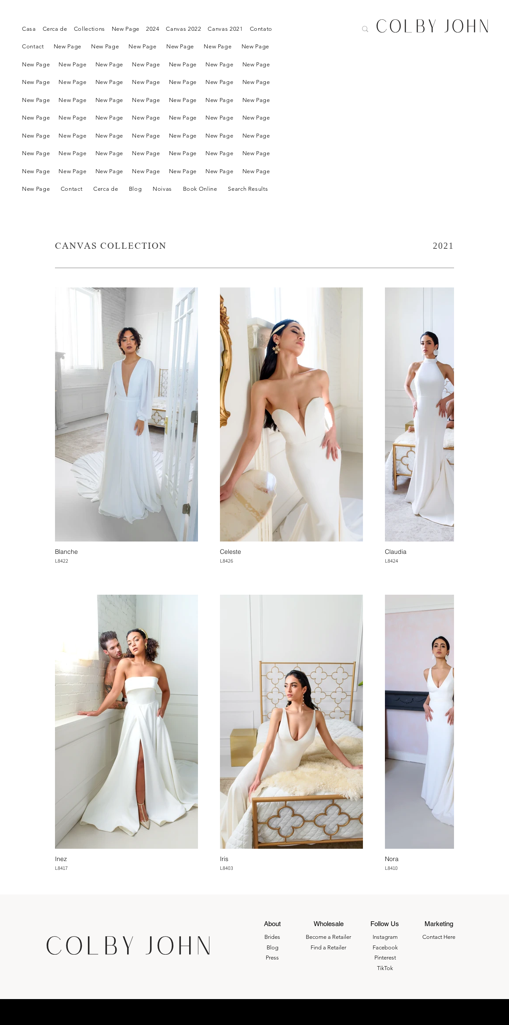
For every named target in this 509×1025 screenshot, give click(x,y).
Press (272, 957)
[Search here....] (318, 29)
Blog (272, 947)
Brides (272, 937)
